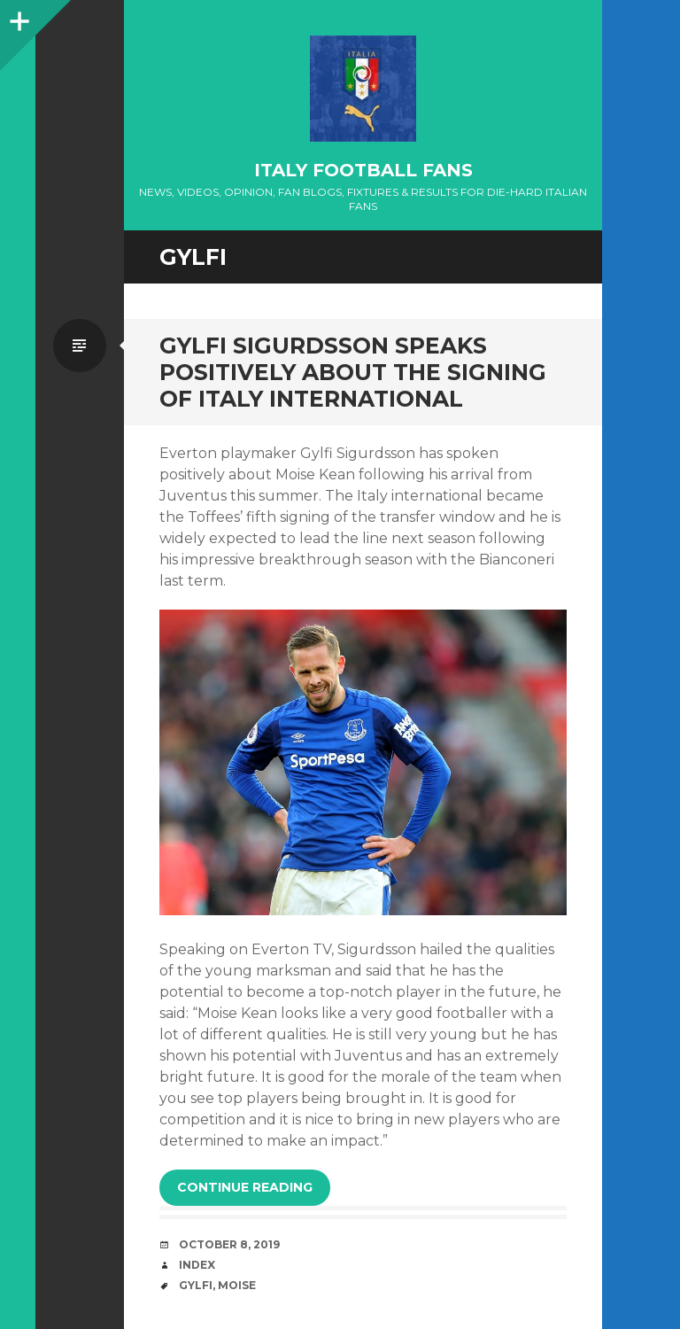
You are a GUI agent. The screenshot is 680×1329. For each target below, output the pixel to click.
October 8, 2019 (229, 1244)
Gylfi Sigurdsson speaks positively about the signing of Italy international (352, 372)
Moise (237, 1285)
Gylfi (195, 1285)
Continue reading (245, 1187)
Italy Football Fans (363, 170)
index (197, 1264)
